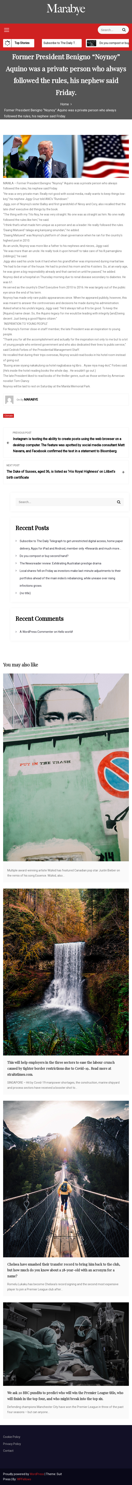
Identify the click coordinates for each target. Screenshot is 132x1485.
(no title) (25, 593)
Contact (8, 1450)
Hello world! (65, 631)
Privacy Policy (12, 1444)
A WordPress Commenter (36, 631)
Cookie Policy (11, 1437)
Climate (8, 415)
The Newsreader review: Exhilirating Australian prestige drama (60, 563)
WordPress (37, 1474)
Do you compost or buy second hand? (44, 556)
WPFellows (24, 1479)
